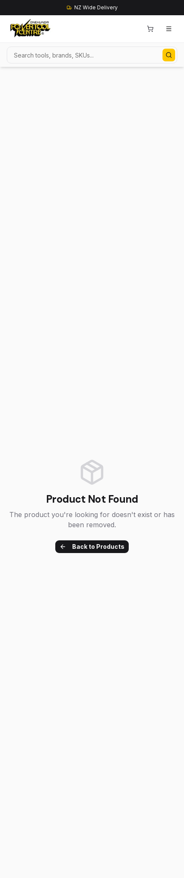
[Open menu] (168, 28)
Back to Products (92, 546)
